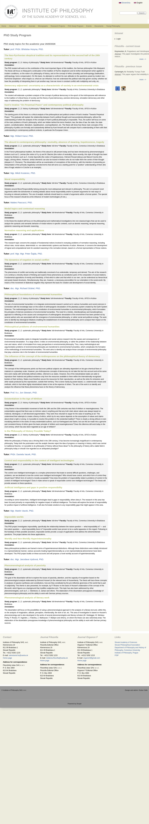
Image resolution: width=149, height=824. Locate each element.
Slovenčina (124, 3)
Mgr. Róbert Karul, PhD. (21, 136)
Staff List (22, 26)
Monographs (43, 26)
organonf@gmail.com (91, 658)
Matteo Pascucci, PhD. (21, 202)
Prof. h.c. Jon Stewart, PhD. (23, 392)
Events (89, 26)
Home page (7, 658)
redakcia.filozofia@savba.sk (57, 658)
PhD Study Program (75, 26)
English (138, 3)
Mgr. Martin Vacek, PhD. (22, 511)
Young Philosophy (113, 26)
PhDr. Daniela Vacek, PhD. (23, 454)
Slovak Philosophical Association (127, 645)
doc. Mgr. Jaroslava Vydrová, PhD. (27, 559)
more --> (142, 59)
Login (118, 39)
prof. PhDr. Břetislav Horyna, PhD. (27, 49)
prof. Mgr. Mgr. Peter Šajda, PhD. (26, 253)
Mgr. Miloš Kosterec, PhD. (23, 173)
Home (3, 26)
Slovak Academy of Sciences (126, 642)
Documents (98, 26)
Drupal (79, 704)
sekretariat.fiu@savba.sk (18, 655)
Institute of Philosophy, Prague (126, 653)
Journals (32, 26)
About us (12, 26)
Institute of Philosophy (57, 11)
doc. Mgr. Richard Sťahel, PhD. (25, 288)
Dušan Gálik (143, 690)
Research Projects (58, 26)
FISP (117, 655)
